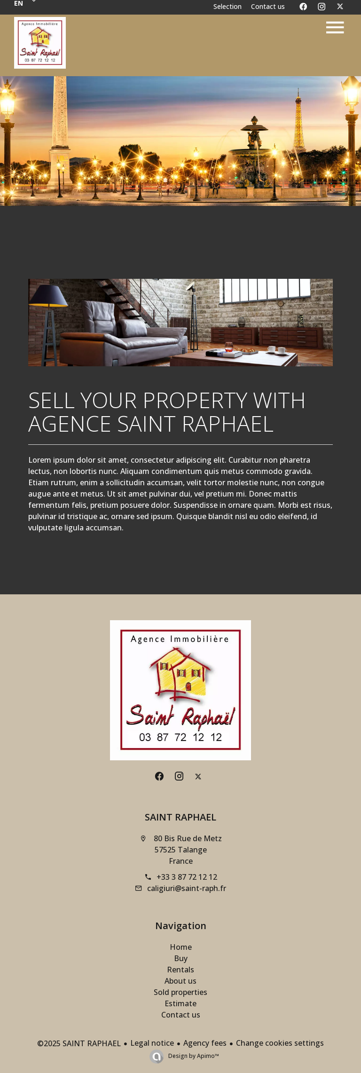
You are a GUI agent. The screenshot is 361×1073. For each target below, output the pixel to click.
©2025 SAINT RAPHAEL (79, 1043)
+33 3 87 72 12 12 (187, 877)
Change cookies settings (280, 1043)
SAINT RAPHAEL (180, 817)
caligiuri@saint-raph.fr (186, 888)
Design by (193, 1056)
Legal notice (152, 1043)
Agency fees (205, 1043)
